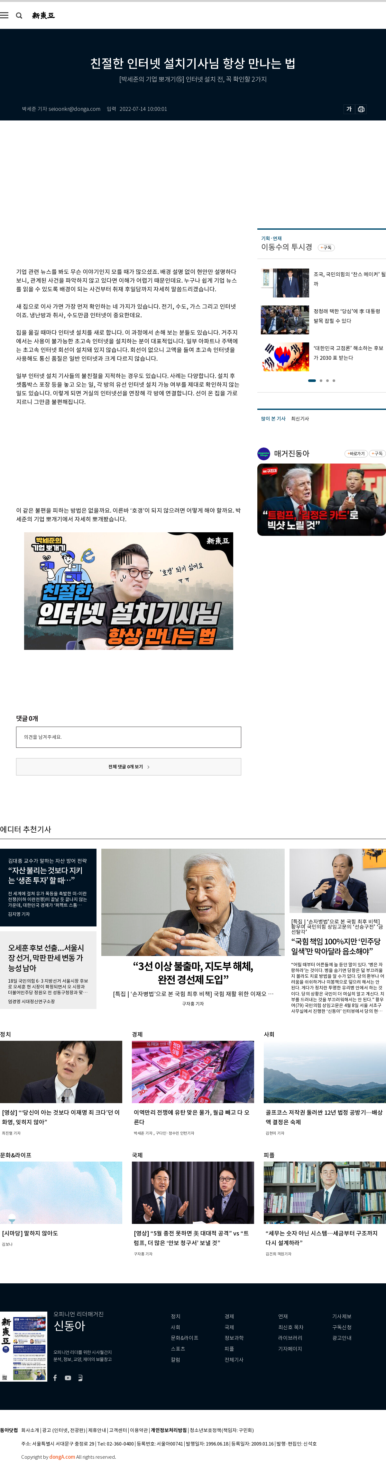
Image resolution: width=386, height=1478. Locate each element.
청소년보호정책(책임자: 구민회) (222, 1430)
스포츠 (178, 1349)
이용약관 (139, 1430)
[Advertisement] (112, 455)
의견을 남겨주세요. (43, 737)
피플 (229, 1349)
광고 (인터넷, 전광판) (63, 1430)
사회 (175, 1327)
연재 (283, 1317)
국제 (229, 1327)
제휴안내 (97, 1430)
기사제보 (342, 1317)
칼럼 (175, 1360)
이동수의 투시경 (286, 247)
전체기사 (234, 1360)
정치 (175, 1317)
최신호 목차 (291, 1327)
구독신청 (342, 1327)
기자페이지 (290, 1349)
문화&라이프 (184, 1338)
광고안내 (342, 1338)
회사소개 (30, 1430)
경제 (229, 1317)
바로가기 (357, 453)
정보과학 (234, 1338)
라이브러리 (290, 1338)
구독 (327, 248)
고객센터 (118, 1430)
